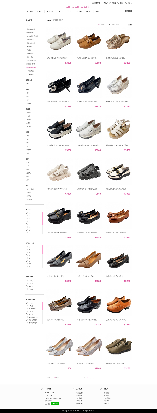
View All (49, 377)
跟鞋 (27, 89)
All (113, 24)
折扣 (27, 185)
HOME (49, 20)
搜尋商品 (128, 11)
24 (107, 24)
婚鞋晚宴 (29, 80)
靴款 (27, 159)
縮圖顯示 (129, 24)
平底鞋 (28, 109)
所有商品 (29, 20)
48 (110, 24)
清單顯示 (131, 24)
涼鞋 (27, 132)
